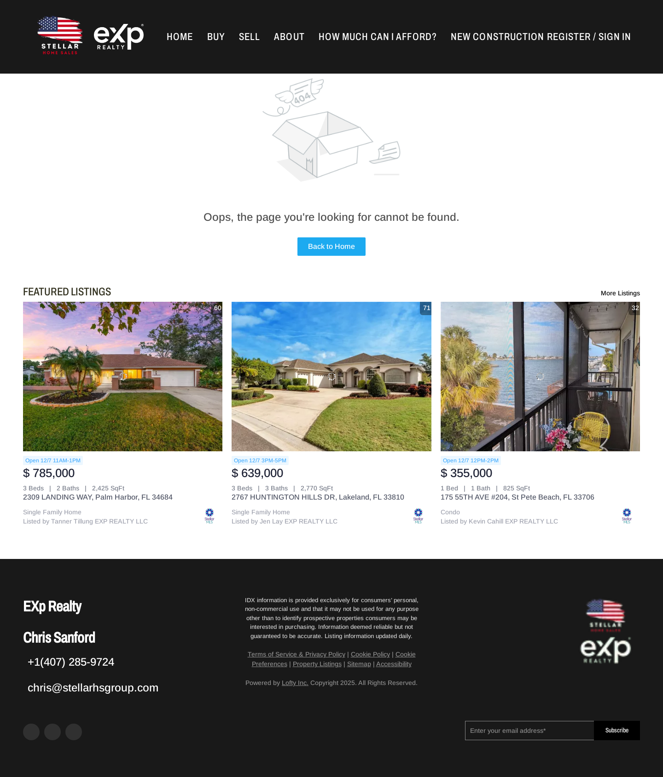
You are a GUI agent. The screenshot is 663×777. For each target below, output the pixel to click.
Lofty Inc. (295, 682)
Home (180, 36)
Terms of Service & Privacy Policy (296, 654)
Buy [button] (216, 36)
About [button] (289, 36)
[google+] (73, 732)
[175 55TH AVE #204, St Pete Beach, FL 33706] (540, 376)
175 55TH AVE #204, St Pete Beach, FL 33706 (517, 497)
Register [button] (569, 36)
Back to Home (331, 246)
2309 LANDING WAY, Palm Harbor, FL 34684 (98, 497)
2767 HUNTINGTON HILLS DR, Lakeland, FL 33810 (318, 497)
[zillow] (52, 732)
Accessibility (394, 664)
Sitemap (359, 664)
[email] (529, 730)
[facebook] (31, 732)
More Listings (620, 293)
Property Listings (317, 664)
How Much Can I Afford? (378, 36)
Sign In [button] (615, 36)
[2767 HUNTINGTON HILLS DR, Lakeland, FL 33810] (331, 376)
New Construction (498, 36)
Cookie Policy (370, 654)
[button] (59, 36)
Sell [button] (249, 36)
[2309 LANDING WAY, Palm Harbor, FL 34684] (122, 376)
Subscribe (616, 730)
